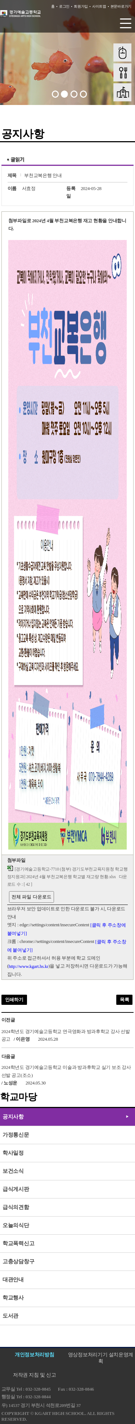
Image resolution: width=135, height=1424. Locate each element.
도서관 (10, 1316)
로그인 (64, 6)
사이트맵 (99, 6)
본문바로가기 (121, 6)
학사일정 (13, 1153)
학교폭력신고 (18, 1243)
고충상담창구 (18, 1261)
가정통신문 (16, 1135)
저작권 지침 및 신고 (34, 1375)
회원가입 (81, 6)
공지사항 (13, 1117)
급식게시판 (16, 1189)
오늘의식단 (16, 1225)
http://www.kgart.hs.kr (29, 966)
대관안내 (13, 1279)
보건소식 (13, 1171)
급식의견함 (16, 1207)
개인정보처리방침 (34, 1354)
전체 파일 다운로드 (31, 897)
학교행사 (13, 1298)
